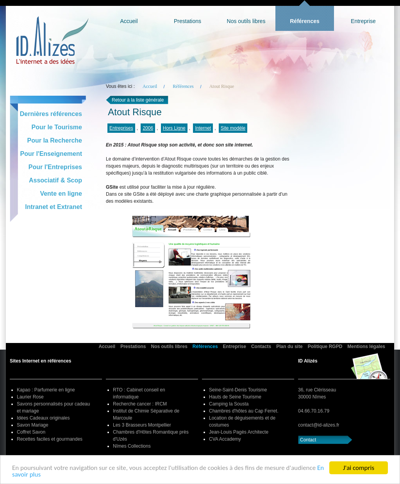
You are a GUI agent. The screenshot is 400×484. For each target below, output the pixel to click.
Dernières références (51, 114)
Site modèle (233, 128)
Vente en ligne (61, 193)
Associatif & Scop (55, 180)
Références (305, 21)
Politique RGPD (325, 346)
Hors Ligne (174, 128)
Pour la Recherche (54, 140)
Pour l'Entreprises (55, 167)
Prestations (187, 21)
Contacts (261, 346)
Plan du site (289, 346)
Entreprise (363, 21)
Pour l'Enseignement (51, 153)
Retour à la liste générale (138, 100)
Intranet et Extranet (53, 207)
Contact (308, 440)
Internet (203, 128)
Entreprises (121, 128)
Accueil (129, 21)
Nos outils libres (246, 21)
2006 (148, 128)
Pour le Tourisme (56, 127)
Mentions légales (366, 346)
